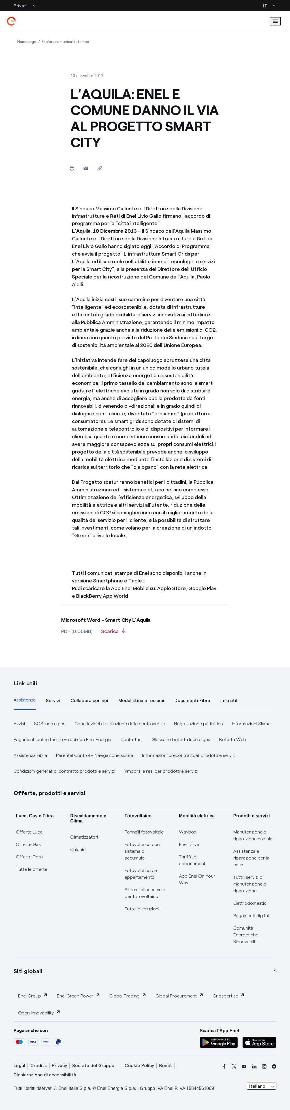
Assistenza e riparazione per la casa (251, 857)
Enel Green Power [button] (78, 996)
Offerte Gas (28, 844)
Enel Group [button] (33, 996)
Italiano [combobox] (257, 1086)
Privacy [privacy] (59, 1065)
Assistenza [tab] (25, 700)
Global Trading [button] (127, 996)
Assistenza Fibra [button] (30, 755)
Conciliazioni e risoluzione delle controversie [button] (119, 723)
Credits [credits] (38, 1065)
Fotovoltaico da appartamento (141, 874)
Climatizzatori (84, 837)
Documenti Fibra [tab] (192, 700)
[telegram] (274, 1066)
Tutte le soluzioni (142, 909)
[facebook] (224, 1066)
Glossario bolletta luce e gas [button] (181, 739)
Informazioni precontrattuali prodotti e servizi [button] (189, 755)
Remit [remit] (165, 1065)
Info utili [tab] (229, 700)
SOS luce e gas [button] (49, 723)
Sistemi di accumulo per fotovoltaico (145, 893)
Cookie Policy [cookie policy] (139, 1065)
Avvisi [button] (19, 723)
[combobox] (261, 1086)
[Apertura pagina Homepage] (26, 42)
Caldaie (78, 849)
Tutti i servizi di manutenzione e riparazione (249, 883)
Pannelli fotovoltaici (145, 832)
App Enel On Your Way (197, 879)
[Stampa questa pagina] (71, 168)
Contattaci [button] (131, 739)
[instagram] (264, 1066)
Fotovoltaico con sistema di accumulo (142, 851)
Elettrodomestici (250, 903)
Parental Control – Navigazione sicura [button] (94, 755)
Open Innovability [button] (39, 1013)
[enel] (11, 21)
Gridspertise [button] (229, 996)
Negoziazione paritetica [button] (198, 723)
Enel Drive (189, 844)
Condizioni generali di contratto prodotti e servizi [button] (64, 771)
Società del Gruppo (93, 1065)
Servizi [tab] (53, 700)
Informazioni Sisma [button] (251, 723)
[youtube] (244, 1066)
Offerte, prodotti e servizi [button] (50, 793)
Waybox (187, 832)
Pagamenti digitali (251, 915)
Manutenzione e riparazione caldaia (252, 835)
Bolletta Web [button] (232, 739)
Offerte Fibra (29, 857)
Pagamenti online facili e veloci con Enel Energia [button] (62, 739)
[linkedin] (254, 1066)
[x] (234, 1066)
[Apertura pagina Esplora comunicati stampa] (65, 42)
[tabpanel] (145, 747)
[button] (85, 168)
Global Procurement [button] (179, 996)
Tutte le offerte (31, 869)
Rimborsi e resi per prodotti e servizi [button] (161, 771)
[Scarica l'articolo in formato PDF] (113, 633)
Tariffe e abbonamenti (192, 860)
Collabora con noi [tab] (89, 700)
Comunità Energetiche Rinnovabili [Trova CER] (245, 934)
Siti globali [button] (28, 971)
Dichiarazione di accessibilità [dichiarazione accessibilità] (45, 1074)
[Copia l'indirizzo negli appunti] (99, 168)
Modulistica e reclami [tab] (141, 700)
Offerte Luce (29, 832)
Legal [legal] (19, 1065)
